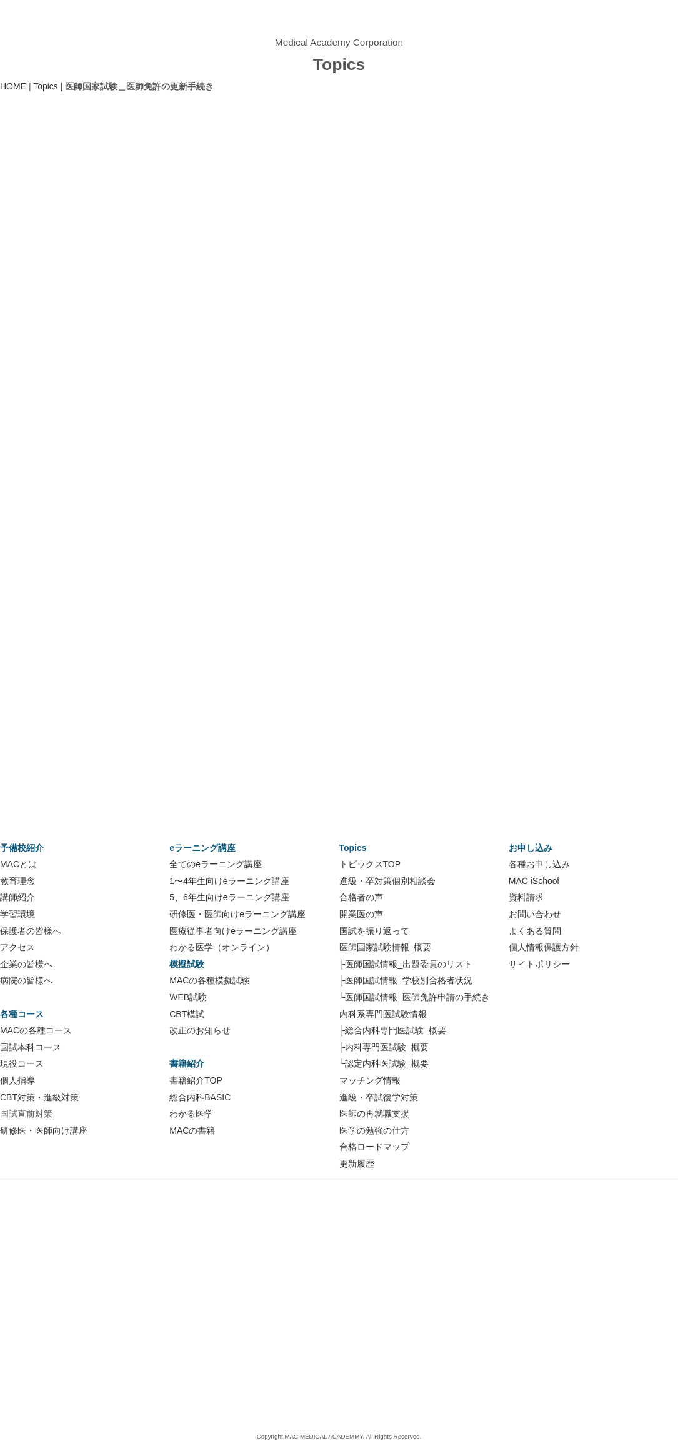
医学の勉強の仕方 (374, 1130)
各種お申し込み (539, 864)
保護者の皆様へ (30, 931)
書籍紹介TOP (195, 1080)
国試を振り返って (374, 931)
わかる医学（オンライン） (221, 947)
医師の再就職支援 (374, 1114)
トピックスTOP (370, 864)
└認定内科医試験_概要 (384, 1063)
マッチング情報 (370, 1080)
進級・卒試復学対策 (378, 1097)
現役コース (22, 1063)
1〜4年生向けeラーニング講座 (229, 881)
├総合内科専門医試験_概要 (393, 1030)
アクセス (17, 947)
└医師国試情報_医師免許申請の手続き (415, 997)
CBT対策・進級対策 (39, 1097)
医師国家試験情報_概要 (385, 947)
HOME (13, 86)
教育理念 (17, 881)
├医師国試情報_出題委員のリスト (406, 964)
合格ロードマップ (374, 1147)
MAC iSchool (534, 881)
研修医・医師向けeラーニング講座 (237, 914)
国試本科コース (30, 1047)
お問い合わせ (535, 914)
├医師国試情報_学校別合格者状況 (406, 980)
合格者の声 (361, 897)
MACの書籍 (192, 1130)
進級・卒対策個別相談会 (387, 881)
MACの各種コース (36, 1030)
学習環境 (17, 914)
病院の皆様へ (26, 980)
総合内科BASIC (200, 1097)
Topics (45, 86)
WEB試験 (188, 997)
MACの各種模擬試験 (209, 980)
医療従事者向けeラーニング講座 (233, 931)
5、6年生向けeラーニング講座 (229, 897)
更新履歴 (356, 1164)
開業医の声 (361, 914)
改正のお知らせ (200, 1030)
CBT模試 (186, 1014)
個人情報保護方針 (544, 947)
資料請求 (526, 897)
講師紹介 (17, 897)
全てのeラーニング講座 (215, 864)
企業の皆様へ (26, 964)
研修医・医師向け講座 (43, 1130)
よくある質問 (535, 931)
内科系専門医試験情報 (383, 1014)
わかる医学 (191, 1114)
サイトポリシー (539, 964)
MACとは (18, 864)
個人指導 (17, 1080)
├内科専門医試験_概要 (384, 1047)
